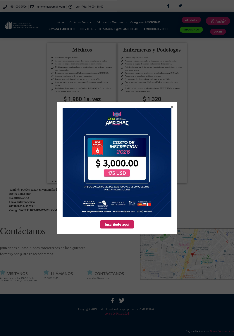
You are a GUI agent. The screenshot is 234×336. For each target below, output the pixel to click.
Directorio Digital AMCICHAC (118, 29)
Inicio (60, 22)
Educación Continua (112, 22)
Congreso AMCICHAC (145, 22)
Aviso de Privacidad (117, 313)
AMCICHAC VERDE (156, 29)
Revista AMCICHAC (62, 29)
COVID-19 (88, 29)
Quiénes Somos (81, 22)
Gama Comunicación (222, 331)
